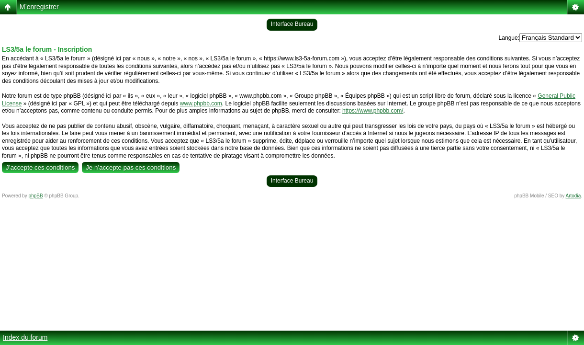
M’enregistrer (39, 7)
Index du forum (25, 337)
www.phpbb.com (201, 103)
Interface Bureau (292, 24)
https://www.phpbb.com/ (372, 110)
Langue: (509, 37)
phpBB (36, 195)
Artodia (573, 195)
